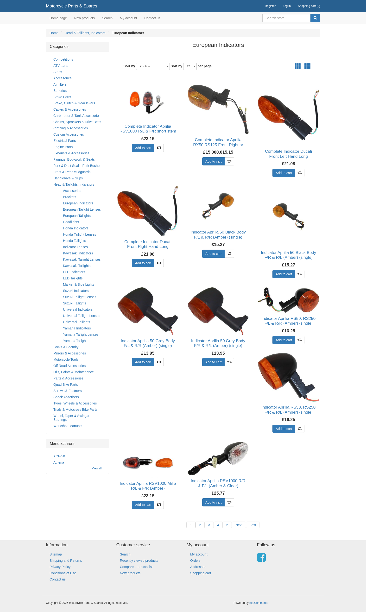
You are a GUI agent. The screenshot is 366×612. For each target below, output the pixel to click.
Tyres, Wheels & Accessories (75, 403)
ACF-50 (59, 456)
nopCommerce (258, 603)
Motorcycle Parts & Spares (71, 6)
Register (270, 6)
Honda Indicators (75, 228)
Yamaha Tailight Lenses (80, 334)
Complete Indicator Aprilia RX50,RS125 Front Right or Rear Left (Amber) (218, 145)
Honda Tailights (74, 241)
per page (205, 66)
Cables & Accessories (69, 109)
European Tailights (77, 216)
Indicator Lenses (75, 247)
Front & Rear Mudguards (71, 172)
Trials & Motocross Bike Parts (75, 409)
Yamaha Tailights (75, 341)
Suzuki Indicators (76, 291)
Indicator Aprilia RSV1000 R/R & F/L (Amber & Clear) (218, 483)
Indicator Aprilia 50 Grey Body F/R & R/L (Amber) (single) (218, 343)
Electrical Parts (64, 141)
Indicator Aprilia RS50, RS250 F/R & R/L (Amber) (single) (288, 409)
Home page (58, 18)
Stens (57, 72)
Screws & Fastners (67, 391)
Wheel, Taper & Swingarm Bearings (72, 418)
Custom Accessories (68, 134)
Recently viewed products (139, 560)
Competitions (63, 59)
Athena (58, 462)
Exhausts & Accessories (71, 153)
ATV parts (60, 66)
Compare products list (136, 567)
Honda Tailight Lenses (79, 234)
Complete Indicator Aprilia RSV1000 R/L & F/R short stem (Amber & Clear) (148, 131)
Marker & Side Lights (78, 284)
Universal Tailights (76, 322)
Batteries (60, 91)
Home (54, 33)
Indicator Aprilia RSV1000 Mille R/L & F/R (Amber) (148, 486)
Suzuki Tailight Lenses (79, 297)
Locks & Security (65, 347)
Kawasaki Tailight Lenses (82, 259)
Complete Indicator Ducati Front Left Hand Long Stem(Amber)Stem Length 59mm (288, 158)
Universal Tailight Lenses (81, 316)
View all (97, 468)
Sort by (129, 66)
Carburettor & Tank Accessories (77, 116)
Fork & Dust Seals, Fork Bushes (77, 166)
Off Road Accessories (69, 366)
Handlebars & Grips (68, 178)
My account (128, 18)
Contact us (152, 18)
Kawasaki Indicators (78, 253)
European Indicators (78, 203)
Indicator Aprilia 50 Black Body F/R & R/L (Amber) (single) (288, 255)
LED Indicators (74, 272)
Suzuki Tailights (74, 303)
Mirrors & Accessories (69, 353)
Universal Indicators (78, 309)
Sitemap (56, 554)
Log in (287, 6)
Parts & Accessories (68, 378)
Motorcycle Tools (65, 359)
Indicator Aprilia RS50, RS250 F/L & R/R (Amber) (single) (288, 321)
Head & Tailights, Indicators (85, 33)
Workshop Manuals (67, 426)
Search (107, 18)
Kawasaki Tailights (76, 266)
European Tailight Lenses (82, 209)
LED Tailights (72, 278)
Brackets (69, 197)
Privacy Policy (60, 567)
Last (253, 525)
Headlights (71, 222)
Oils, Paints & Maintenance (73, 372)
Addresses (198, 567)
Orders (195, 560)
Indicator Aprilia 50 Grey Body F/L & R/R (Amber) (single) (148, 343)
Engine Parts (63, 147)
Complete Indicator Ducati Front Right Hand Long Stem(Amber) (147, 247)
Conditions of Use (63, 573)
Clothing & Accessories (70, 128)
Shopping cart (200, 573)
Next (238, 525)
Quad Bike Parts (65, 384)
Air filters (59, 84)
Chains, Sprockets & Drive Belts (77, 122)
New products (84, 18)
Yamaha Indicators (77, 328)
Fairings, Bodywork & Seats (74, 159)
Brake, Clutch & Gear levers (74, 103)
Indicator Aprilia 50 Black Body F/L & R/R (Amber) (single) (218, 234)
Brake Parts (62, 97)
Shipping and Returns (66, 560)
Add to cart (143, 148)
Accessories (62, 78)
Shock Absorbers (66, 397)
